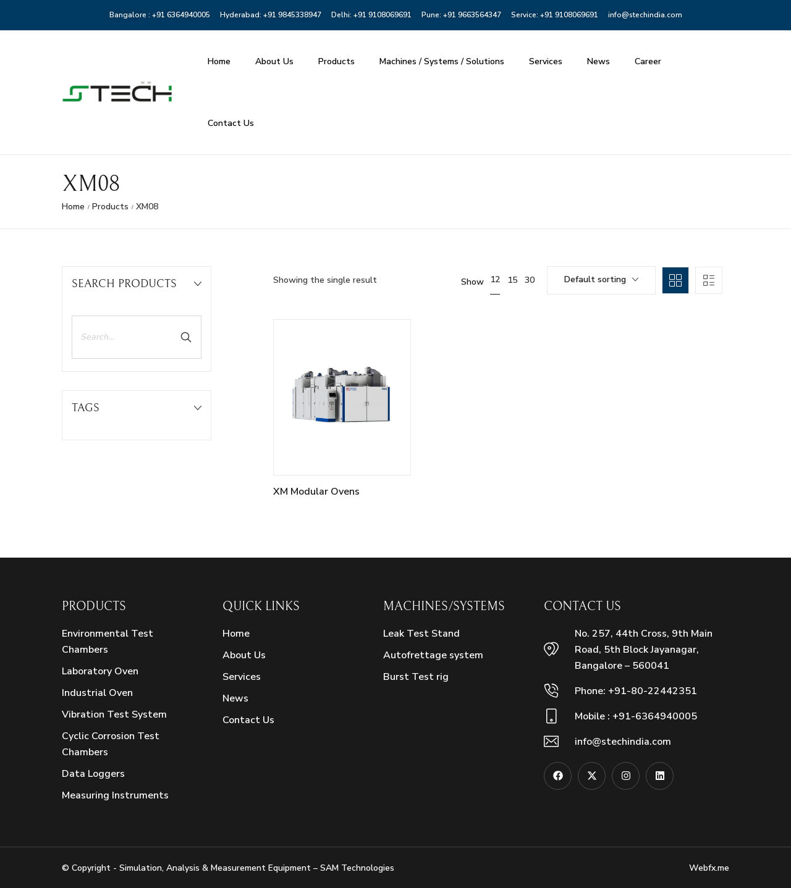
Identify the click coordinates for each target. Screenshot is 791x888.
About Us (274, 61)
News (598, 61)
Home (219, 61)
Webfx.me (709, 868)
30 (530, 280)
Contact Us (231, 123)
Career (648, 61)
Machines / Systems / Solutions (441, 61)
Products (336, 61)
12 (495, 279)
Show (472, 282)
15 (512, 280)
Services (545, 61)
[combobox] (601, 280)
